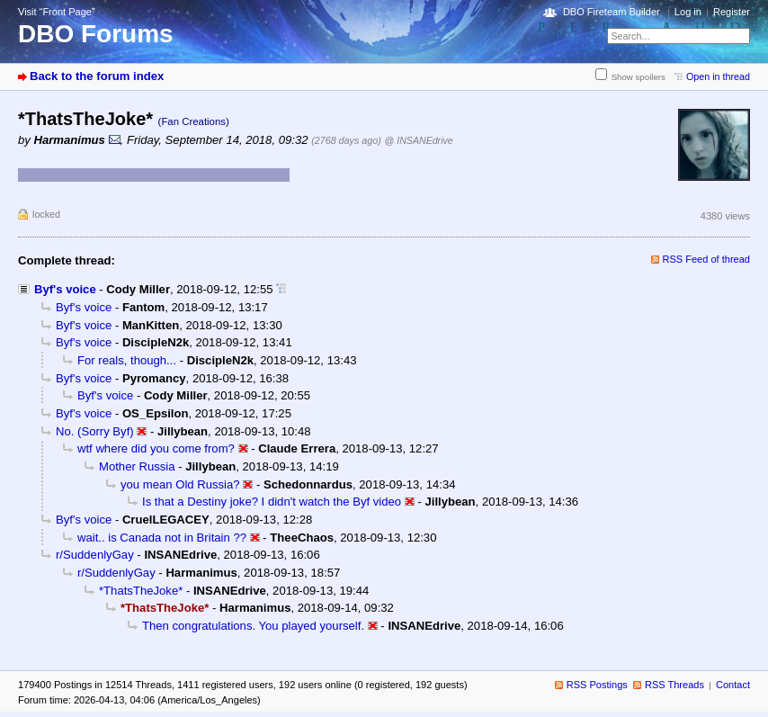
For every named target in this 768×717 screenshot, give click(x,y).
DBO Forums (96, 34)
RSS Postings (597, 684)
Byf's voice (65, 289)
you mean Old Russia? (180, 484)
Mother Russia (137, 466)
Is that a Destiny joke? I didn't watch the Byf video (271, 501)
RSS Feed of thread (707, 259)
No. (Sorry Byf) (95, 431)
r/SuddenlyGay (95, 554)
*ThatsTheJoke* (141, 590)
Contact (733, 684)
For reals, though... (126, 360)
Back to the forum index (97, 76)
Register (731, 11)
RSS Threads (674, 684)
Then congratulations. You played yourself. (253, 625)
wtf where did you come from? (156, 448)
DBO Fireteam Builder (611, 11)
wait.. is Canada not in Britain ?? (161, 537)
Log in (687, 11)
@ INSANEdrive (419, 140)
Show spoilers (638, 77)
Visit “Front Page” (56, 11)
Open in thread (718, 76)
